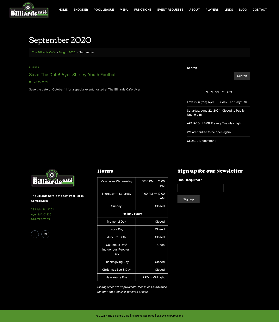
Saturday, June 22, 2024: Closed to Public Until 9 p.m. (216, 112)
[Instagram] (45, 234)
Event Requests (170, 9)
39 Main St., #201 (42, 209)
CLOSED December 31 (202, 141)
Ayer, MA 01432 (41, 214)
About (194, 9)
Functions (143, 9)
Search (192, 68)
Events (34, 67)
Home (63, 9)
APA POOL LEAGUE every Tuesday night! (214, 123)
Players (212, 9)
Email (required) (189, 180)
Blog (243, 9)
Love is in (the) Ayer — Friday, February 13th (217, 102)
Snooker (80, 9)
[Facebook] (35, 234)
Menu (124, 9)
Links (229, 9)
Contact (260, 9)
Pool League (104, 9)
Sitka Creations (174, 315)
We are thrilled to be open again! (209, 132)
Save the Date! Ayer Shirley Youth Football (73, 74)
